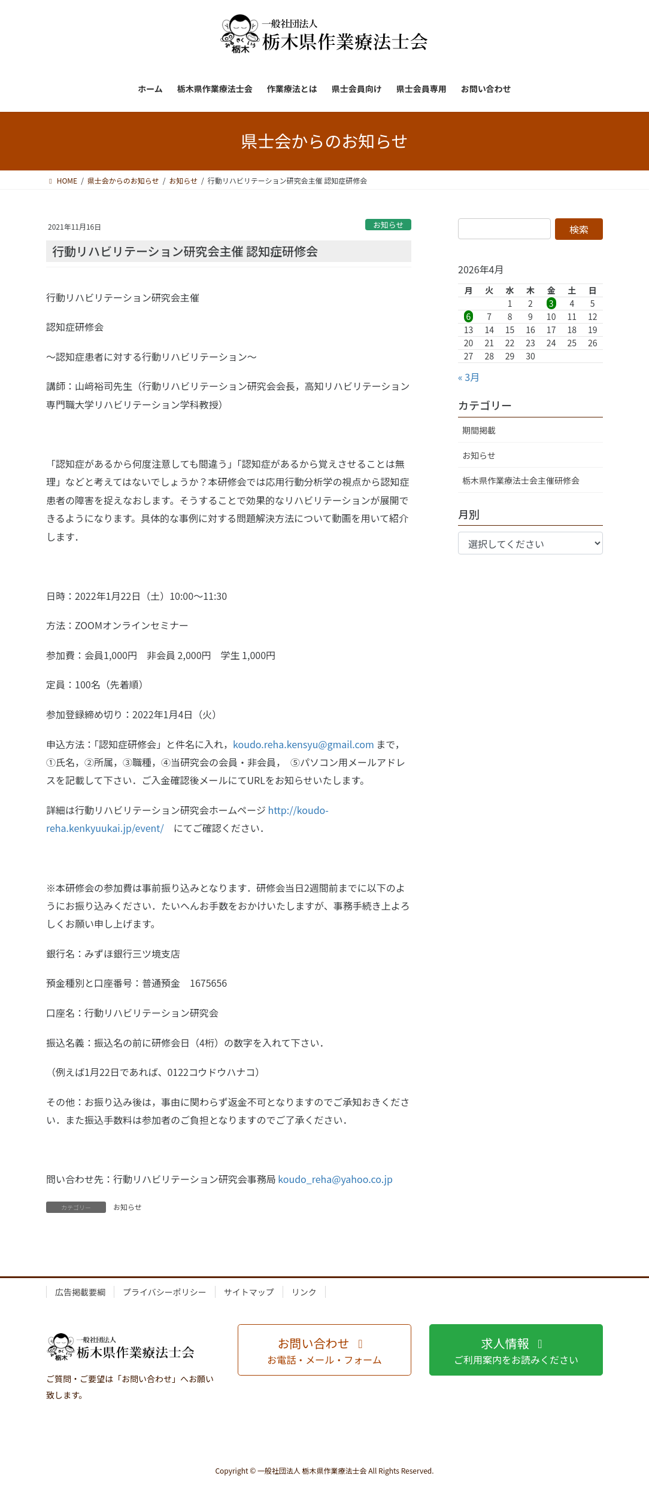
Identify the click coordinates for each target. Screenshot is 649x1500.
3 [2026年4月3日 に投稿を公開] (551, 303)
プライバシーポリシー (165, 1292)
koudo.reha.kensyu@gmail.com (303, 744)
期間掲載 (479, 430)
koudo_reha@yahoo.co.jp (335, 1179)
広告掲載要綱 (80, 1292)
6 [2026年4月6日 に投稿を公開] (468, 316)
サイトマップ (249, 1292)
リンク (304, 1292)
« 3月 (469, 377)
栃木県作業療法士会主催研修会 (521, 480)
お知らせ (388, 224)
